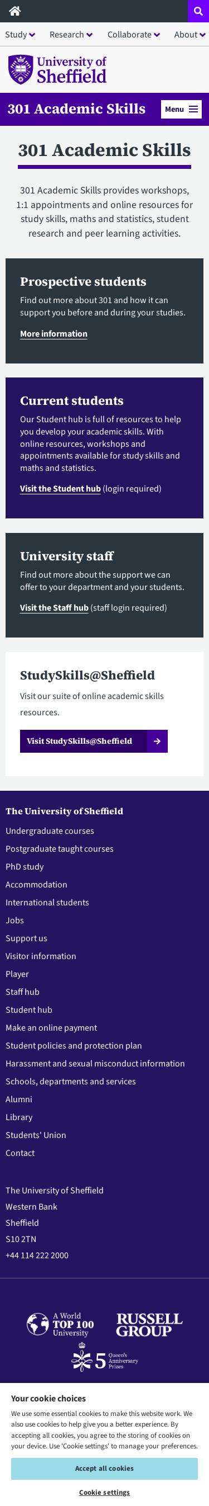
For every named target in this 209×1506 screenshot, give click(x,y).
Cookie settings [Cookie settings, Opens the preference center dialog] (104, 1493)
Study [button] (16, 35)
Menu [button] (181, 109)
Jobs (15, 920)
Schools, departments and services (71, 1081)
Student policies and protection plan (74, 1046)
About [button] (185, 35)
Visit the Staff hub (54, 608)
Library (19, 1117)
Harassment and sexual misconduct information (95, 1063)
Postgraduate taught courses (60, 849)
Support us (26, 938)
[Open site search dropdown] (198, 11)
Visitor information (41, 956)
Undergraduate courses (50, 831)
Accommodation (36, 885)
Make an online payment (51, 1028)
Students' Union (36, 1135)
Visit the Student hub (60, 489)
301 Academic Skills (76, 109)
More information (54, 334)
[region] (104, 1444)
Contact (20, 1153)
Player (17, 974)
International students (47, 902)
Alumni (19, 1099)
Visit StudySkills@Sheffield (79, 741)
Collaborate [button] (130, 35)
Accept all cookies (104, 1468)
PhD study (24, 867)
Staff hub (23, 992)
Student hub (29, 1010)
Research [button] (67, 35)
